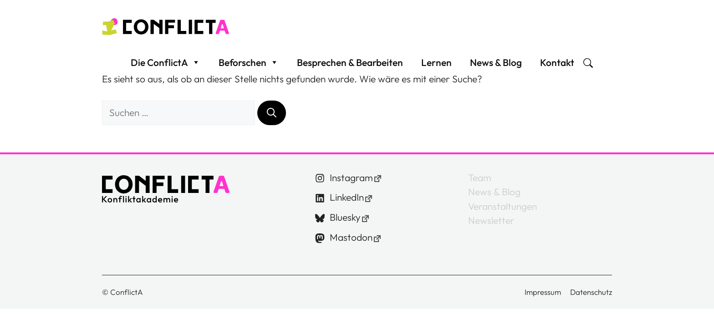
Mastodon (351, 246)
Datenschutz (591, 300)
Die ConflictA (165, 67)
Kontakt (557, 67)
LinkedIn (347, 206)
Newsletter (491, 229)
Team (479, 186)
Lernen (436, 67)
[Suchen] (271, 121)
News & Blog (496, 67)
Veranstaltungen (502, 215)
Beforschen (249, 67)
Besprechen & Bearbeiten (350, 67)
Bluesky (345, 226)
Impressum (543, 300)
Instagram (351, 186)
